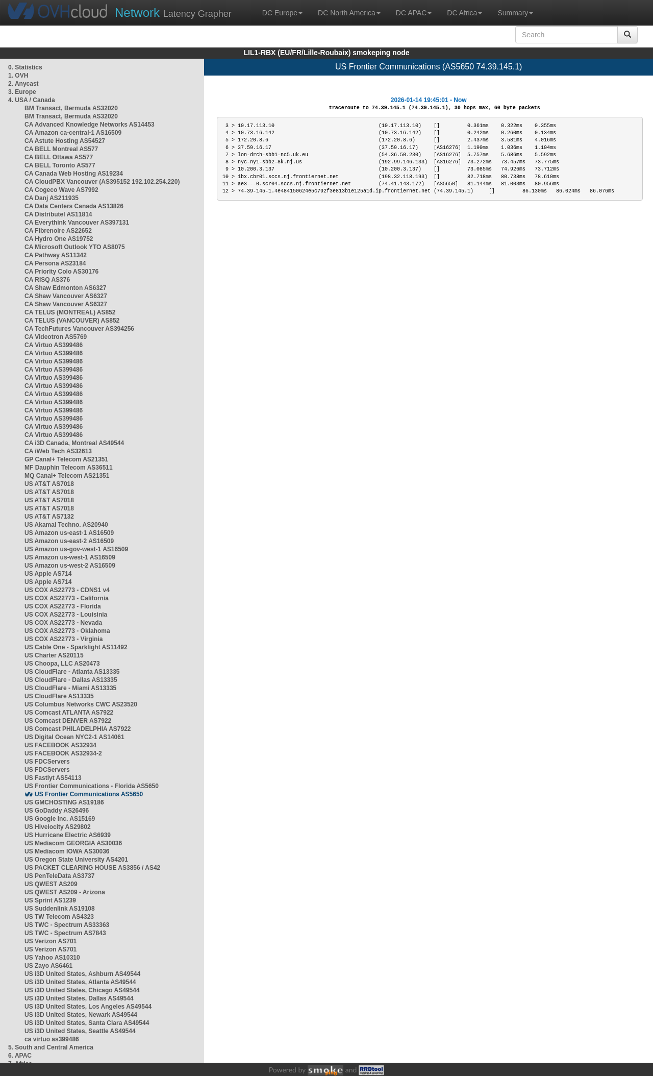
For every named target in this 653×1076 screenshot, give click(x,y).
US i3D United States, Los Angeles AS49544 (88, 1006)
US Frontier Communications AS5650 (89, 794)
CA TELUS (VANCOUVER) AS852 (71, 320)
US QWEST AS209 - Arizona (64, 892)
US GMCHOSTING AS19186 (64, 802)
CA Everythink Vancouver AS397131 (76, 222)
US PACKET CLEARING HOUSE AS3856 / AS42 (92, 867)
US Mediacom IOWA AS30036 (67, 851)
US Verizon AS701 (50, 941)
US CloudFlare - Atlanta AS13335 (72, 671)
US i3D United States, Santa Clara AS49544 (86, 1022)
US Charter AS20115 (54, 655)
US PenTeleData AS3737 (59, 875)
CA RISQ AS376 (47, 279)
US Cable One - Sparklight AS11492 (76, 647)
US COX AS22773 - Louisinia (65, 614)
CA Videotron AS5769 (55, 336)
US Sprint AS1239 (50, 900)
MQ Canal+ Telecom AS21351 (66, 475)
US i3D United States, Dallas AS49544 (79, 998)
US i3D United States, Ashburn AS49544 (82, 973)
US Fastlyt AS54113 (53, 777)
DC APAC (414, 13)
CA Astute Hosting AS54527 (64, 140)
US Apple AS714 (47, 573)
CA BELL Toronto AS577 (59, 165)
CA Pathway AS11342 (55, 255)
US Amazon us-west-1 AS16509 (69, 557)
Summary (515, 13)
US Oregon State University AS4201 (76, 859)
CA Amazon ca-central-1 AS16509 (72, 132)
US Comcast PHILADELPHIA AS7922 (77, 728)
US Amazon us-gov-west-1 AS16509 (76, 549)
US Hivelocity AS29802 (57, 826)
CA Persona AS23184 (55, 263)
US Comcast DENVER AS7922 (67, 720)
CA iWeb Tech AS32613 (58, 451)
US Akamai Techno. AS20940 (66, 524)
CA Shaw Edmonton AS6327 (65, 287)
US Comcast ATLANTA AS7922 (68, 712)
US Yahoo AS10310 (52, 957)
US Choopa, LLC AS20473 (62, 663)
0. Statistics (25, 67)
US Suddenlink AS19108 (59, 908)
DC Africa (464, 13)
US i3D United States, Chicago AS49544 (82, 990)
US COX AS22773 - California (66, 598)
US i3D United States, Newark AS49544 (80, 1014)
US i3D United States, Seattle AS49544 (80, 1031)
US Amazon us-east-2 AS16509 (69, 541)
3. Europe (22, 91)
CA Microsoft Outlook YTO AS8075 (74, 247)
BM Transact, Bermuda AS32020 (71, 108)
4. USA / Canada (31, 100)
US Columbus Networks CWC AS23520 (80, 704)
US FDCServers (47, 761)
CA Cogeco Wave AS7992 (61, 189)
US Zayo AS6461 (48, 965)
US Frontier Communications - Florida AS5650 (91, 786)
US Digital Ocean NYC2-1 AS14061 (74, 737)
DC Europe (282, 13)
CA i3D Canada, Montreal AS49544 (74, 443)
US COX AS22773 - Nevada (63, 622)
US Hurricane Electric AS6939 (67, 835)
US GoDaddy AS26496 (56, 810)
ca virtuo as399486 (51, 1039)
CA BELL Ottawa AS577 (58, 157)
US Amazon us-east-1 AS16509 (69, 532)
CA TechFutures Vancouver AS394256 (79, 328)
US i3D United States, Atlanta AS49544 (80, 982)
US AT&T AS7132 (49, 516)
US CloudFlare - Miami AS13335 (70, 688)
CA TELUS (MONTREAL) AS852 (69, 312)
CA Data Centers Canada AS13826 (73, 206)
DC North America (349, 13)
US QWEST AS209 (51, 884)
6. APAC (20, 1055)
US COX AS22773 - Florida (62, 606)
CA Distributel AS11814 (58, 214)
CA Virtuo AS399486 (53, 345)
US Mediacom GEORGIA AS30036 (73, 843)
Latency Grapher (173, 12)
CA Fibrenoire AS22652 (58, 230)
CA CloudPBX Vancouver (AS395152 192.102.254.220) (102, 181)
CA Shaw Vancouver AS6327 (65, 296)
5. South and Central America (50, 1047)
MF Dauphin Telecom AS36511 (68, 467)
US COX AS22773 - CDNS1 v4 (67, 590)
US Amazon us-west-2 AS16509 (69, 565)
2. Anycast (23, 83)
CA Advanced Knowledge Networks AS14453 (89, 124)
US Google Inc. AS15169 (59, 818)
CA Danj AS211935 (51, 198)
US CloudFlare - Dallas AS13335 (70, 679)
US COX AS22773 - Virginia (63, 639)
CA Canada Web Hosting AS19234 (73, 173)
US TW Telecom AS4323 (59, 916)
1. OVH (18, 75)
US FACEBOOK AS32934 (60, 745)
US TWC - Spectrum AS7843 (65, 933)
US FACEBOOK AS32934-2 (63, 753)
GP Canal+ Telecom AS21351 (66, 459)
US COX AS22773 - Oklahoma (67, 630)
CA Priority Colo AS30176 (61, 271)
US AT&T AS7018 (49, 483)
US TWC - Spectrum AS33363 (66, 924)
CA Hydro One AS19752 (58, 238)
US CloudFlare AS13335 (59, 696)
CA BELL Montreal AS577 (61, 149)
